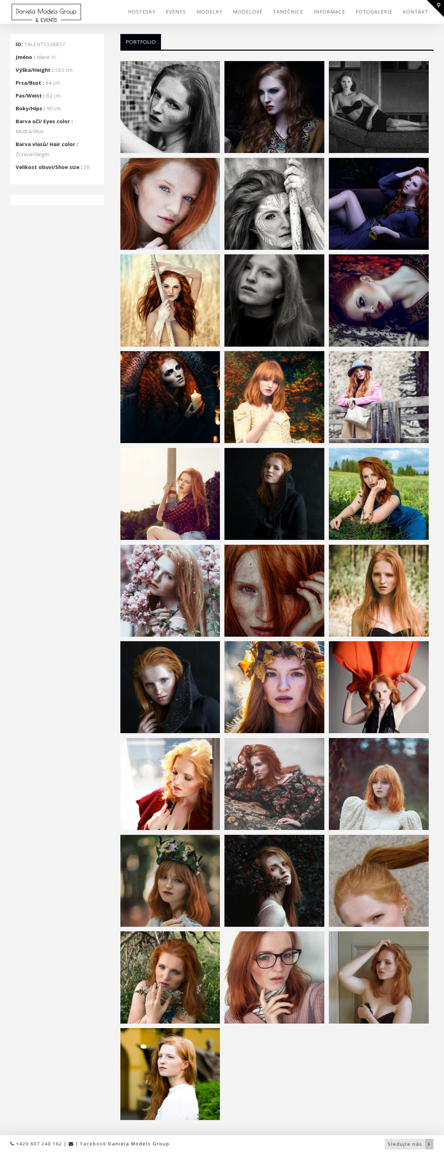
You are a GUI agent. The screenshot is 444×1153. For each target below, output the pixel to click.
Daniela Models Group (139, 1144)
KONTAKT (415, 11)
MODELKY (209, 11)
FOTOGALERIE (374, 11)
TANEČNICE (288, 11)
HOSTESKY (141, 11)
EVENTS (176, 11)
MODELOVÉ (248, 11)
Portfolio (141, 41)
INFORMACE (329, 11)
